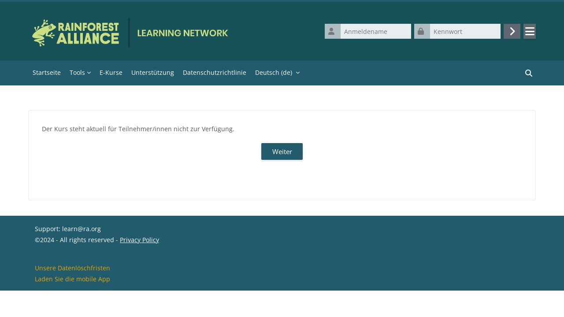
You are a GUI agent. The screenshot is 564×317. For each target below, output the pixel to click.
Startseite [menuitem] (47, 72)
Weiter (282, 151)
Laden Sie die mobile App (72, 305)
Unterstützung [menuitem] (152, 72)
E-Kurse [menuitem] (111, 72)
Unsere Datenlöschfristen (72, 294)
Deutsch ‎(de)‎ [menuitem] (273, 72)
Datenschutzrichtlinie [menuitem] (214, 72)
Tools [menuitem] (77, 72)
